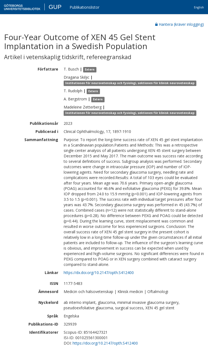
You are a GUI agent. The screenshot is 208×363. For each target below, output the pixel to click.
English (199, 7)
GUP (54, 7)
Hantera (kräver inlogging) (179, 24)
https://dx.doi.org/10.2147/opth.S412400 (99, 272)
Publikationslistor (84, 7)
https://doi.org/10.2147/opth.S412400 (105, 343)
